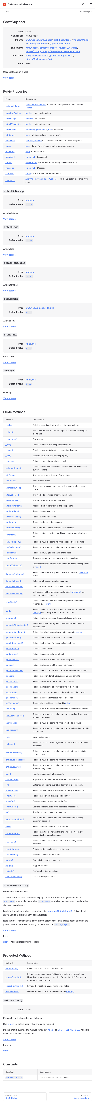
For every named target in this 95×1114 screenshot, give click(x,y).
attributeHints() (12, 511)
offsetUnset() (11, 807)
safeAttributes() (12, 833)
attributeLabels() (13, 517)
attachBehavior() (13, 500)
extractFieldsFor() (13, 977)
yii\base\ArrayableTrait (61, 55)
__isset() (9, 450)
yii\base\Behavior (34, 140)
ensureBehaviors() (14, 593)
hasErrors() (10, 709)
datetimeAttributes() (14, 574)
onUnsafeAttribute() (14, 819)
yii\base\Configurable (36, 51)
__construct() (11, 439)
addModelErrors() (13, 488)
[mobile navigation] (91, 4)
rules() (38, 567)
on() (7, 812)
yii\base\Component (37, 43)
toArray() (48, 604)
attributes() (10, 522)
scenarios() (10, 842)
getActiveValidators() (15, 632)
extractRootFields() (14, 986)
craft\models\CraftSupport (39, 40)
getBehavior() (11, 654)
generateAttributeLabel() (16, 625)
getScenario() (11, 698)
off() (7, 785)
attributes (9, 135)
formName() (10, 618)
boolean (29, 113)
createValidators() (13, 565)
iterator (8, 162)
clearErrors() (11, 558)
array (28, 135)
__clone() (9, 432)
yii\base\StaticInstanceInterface (64, 51)
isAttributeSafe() (13, 767)
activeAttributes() (13, 468)
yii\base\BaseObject (60, 43)
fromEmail (10, 157)
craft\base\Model (62, 40)
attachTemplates (13, 124)
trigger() (9, 865)
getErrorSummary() (14, 670)
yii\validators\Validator (36, 104)
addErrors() (10, 481)
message (9, 168)
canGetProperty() (13, 542)
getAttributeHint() (13, 637)
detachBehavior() (13, 581)
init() (7, 737)
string (28, 157)
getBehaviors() (12, 659)
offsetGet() (10, 796)
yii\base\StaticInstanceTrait (39, 59)
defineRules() (11, 968)
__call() (8, 425)
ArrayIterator (31, 162)
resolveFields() (12, 991)
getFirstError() (11, 681)
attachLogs (10, 119)
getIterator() (11, 692)
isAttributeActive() (13, 753)
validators (10, 180)
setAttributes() (12, 849)
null (50, 129)
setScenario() (11, 854)
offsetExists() (11, 790)
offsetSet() (10, 801)
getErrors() (10, 676)
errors (8, 146)
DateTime (83, 572)
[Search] (83, 4)
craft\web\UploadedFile (36, 129)
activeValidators (12, 106)
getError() (9, 665)
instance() (10, 744)
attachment (10, 129)
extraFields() (11, 602)
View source (9, 77)
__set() (8, 455)
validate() (9, 871)
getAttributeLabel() (14, 643)
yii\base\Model (80, 40)
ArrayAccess (32, 47)
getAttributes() (12, 648)
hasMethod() (11, 723)
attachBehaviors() (13, 506)
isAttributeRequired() (15, 760)
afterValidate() (12, 495)
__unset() (9, 461)
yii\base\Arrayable (68, 47)
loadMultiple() (11, 779)
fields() (8, 611)
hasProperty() (11, 730)
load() (8, 774)
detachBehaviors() (14, 586)
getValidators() (12, 703)
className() (11, 553)
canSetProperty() (13, 547)
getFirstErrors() (12, 687)
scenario (30, 108)
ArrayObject (31, 179)
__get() (8, 445)
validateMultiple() (13, 876)
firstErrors (9, 151)
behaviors (10, 140)
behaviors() (10, 535)
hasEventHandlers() (14, 716)
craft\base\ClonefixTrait (37, 55)
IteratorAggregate (48, 47)
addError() (10, 475)
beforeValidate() (13, 528)
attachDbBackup (13, 113)
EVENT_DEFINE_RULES (69, 1029)
